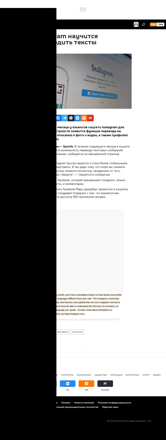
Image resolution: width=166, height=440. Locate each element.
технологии (77, 332)
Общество (100, 374)
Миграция (116, 374)
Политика (67, 374)
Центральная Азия (34, 374)
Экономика (84, 374)
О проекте (8, 402)
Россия (53, 374)
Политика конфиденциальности (114, 402)
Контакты (23, 402)
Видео (157, 374)
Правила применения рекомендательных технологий (70, 407)
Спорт (146, 374)
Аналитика (132, 374)
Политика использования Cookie (20, 407)
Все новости (63, 332)
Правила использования (44, 402)
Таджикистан (11, 374)
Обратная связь (110, 407)
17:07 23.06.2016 (43, 49)
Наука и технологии (45, 332)
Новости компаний (84, 402)
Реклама (65, 402)
